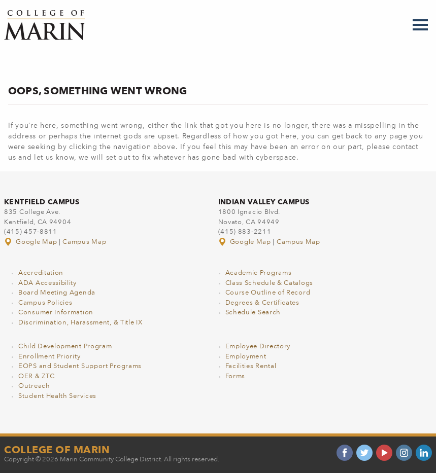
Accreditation (40, 273)
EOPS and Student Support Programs (80, 366)
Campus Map (84, 242)
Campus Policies (45, 303)
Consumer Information (55, 312)
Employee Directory (258, 346)
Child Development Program (65, 346)
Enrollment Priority (49, 356)
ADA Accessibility (47, 283)
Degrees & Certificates (262, 303)
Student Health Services (57, 396)
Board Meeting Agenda (56, 292)
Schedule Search (253, 312)
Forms (235, 376)
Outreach (34, 386)
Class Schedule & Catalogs (269, 283)
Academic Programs (258, 273)
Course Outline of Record (268, 292)
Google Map (31, 242)
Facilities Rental (251, 366)
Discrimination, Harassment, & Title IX (80, 322)
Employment (245, 356)
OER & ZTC (36, 376)
